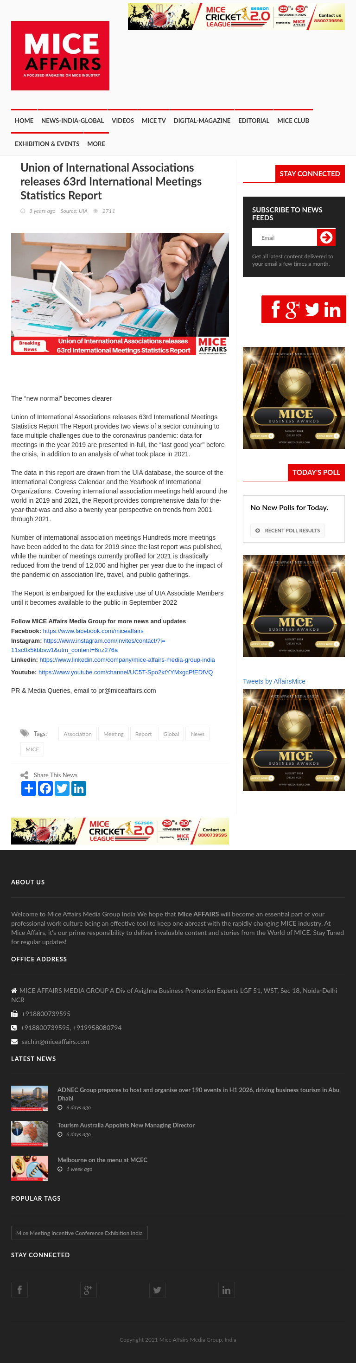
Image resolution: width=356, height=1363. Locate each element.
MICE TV (154, 120)
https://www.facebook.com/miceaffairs (93, 630)
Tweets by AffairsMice (274, 681)
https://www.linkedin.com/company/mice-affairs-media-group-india (127, 659)
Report (143, 733)
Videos (123, 120)
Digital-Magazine (202, 120)
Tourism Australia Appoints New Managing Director (126, 1125)
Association (78, 733)
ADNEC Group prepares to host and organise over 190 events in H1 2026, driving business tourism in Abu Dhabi (198, 1094)
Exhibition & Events (47, 143)
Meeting (113, 733)
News (197, 733)
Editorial (253, 120)
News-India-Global (72, 120)
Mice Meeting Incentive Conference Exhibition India (79, 1232)
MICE (32, 749)
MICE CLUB (293, 120)
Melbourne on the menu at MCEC (102, 1160)
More (96, 143)
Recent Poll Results (287, 530)
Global (171, 733)
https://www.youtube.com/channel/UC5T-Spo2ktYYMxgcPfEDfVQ (125, 672)
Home (24, 120)
